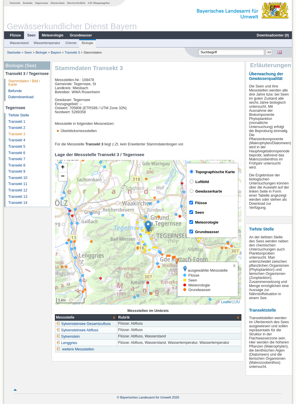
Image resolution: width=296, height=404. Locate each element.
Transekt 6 (16, 153)
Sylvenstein (68, 336)
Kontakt (28, 2)
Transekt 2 (16, 128)
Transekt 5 (16, 147)
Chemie (71, 43)
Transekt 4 (16, 140)
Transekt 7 (16, 159)
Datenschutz (58, 2)
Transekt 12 (17, 190)
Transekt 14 (17, 203)
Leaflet (226, 302)
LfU (237, 302)
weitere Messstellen (78, 349)
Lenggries (66, 343)
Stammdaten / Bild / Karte (24, 83)
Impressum (41, 2)
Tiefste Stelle (18, 115)
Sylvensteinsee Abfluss (77, 330)
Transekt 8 (16, 165)
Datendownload (21, 97)
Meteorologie (53, 35)
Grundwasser (81, 35)
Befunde (15, 91)
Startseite (15, 2)
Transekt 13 (17, 197)
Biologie (87, 43)
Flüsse (15, 35)
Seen (31, 35)
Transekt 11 (17, 184)
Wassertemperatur (47, 43)
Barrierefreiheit (76, 2)
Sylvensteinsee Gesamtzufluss (83, 324)
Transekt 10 (17, 178)
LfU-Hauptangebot (99, 2)
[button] (148, 226)
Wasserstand (19, 43)
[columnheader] (86, 318)
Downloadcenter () (273, 35)
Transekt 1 (16, 122)
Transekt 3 (72, 52)
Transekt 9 (16, 171)
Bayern (56, 52)
